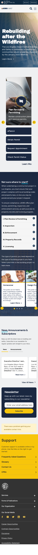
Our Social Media (8, 512)
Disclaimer (6, 533)
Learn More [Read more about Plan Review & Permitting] (27, 164)
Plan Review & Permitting (16, 111)
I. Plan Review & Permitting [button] (15, 219)
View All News (27, 382)
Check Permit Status (16, 157)
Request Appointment (17, 148)
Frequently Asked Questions (14, 457)
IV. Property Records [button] (12, 239)
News (5, 349)
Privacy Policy (7, 538)
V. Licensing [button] (8, 246)
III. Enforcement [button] (10, 233)
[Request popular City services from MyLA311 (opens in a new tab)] (26, 2)
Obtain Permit (13, 140)
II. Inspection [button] (8, 226)
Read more (20, 375)
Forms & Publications (10, 501)
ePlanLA (11, 131)
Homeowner (8, 285)
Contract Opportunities (10, 529)
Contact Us (6, 467)
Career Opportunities (10, 524)
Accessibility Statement (11, 543)
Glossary (5, 462)
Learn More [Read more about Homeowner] (15, 303)
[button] (14, 308)
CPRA (4, 472)
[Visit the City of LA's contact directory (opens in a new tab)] (33, 2)
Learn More (7, 59)
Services (5, 495)
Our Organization (8, 506)
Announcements (16, 349)
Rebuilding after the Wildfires (16, 37)
